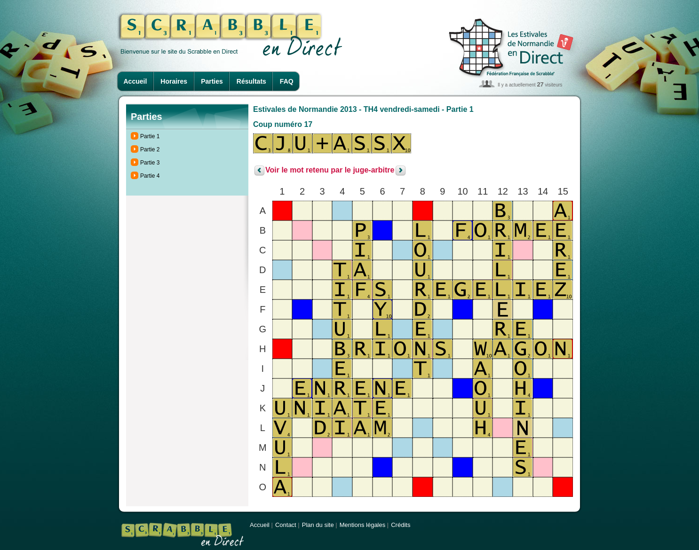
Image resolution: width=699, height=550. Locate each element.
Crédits (400, 524)
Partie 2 (149, 149)
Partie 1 (149, 136)
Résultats (251, 81)
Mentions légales (363, 524)
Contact (285, 524)
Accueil (135, 81)
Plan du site (318, 524)
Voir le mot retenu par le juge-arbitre (329, 170)
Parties (212, 81)
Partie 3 (149, 162)
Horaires (173, 81)
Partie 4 (149, 176)
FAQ (287, 81)
